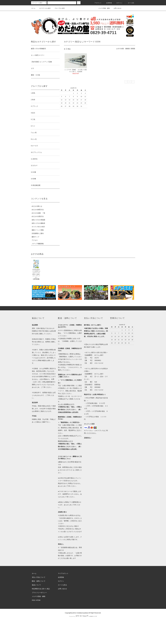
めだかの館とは (37, 206)
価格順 (127, 48)
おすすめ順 (120, 48)
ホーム (33, 8)
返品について (36, 585)
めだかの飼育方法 (38, 209)
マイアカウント (63, 573)
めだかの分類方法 (38, 216)
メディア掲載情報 (38, 243)
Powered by (83, 616)
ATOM (38, 600)
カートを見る (62, 585)
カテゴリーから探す (44, 8)
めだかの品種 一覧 (38, 213)
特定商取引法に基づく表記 (41, 589)
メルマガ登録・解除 (103, 8)
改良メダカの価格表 (38, 223)
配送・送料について (38, 581)
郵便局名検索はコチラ (65, 441)
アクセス (35, 240)
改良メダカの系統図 (38, 220)
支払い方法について (38, 577)
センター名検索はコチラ (66, 404)
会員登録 (108, 3)
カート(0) (129, 3)
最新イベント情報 (38, 230)
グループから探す (58, 8)
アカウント (97, 3)
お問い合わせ (116, 8)
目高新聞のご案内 (38, 233)
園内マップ (35, 237)
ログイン (118, 3)
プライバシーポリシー (39, 592)
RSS (33, 600)
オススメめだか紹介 (38, 226)
